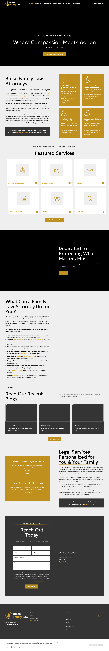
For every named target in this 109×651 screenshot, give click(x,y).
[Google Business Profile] (99, 600)
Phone (15, 536)
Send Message (31, 571)
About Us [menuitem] (38, 3)
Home (67, 600)
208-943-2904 (97, 3)
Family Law (69, 607)
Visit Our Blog (54, 424)
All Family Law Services (54, 220)
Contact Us (69, 614)
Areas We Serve (70, 611)
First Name (16, 531)
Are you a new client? (19, 542)
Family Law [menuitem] (47, 3)
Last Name (35, 531)
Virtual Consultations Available (54, 54)
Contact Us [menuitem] (76, 3)
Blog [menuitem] (68, 3)
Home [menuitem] (31, 3)
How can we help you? (19, 547)
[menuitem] (7, 632)
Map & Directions (63, 546)
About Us (68, 604)
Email (34, 536)
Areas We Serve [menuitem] (58, 3)
